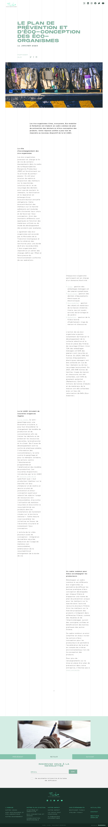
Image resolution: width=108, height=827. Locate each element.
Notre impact (54, 807)
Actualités (95, 807)
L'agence (9, 807)
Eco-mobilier (73, 303)
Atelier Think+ (76, 812)
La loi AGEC (23, 420)
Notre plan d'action (36, 807)
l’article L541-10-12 (27, 476)
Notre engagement (14, 816)
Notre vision (11, 810)
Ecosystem (72, 294)
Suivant (90, 757)
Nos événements (77, 807)
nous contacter (73, 670)
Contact (94, 811)
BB (105, 825)
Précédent (18, 757)
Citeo (70, 286)
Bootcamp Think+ (77, 810)
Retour (54, 757)
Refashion (72, 317)
